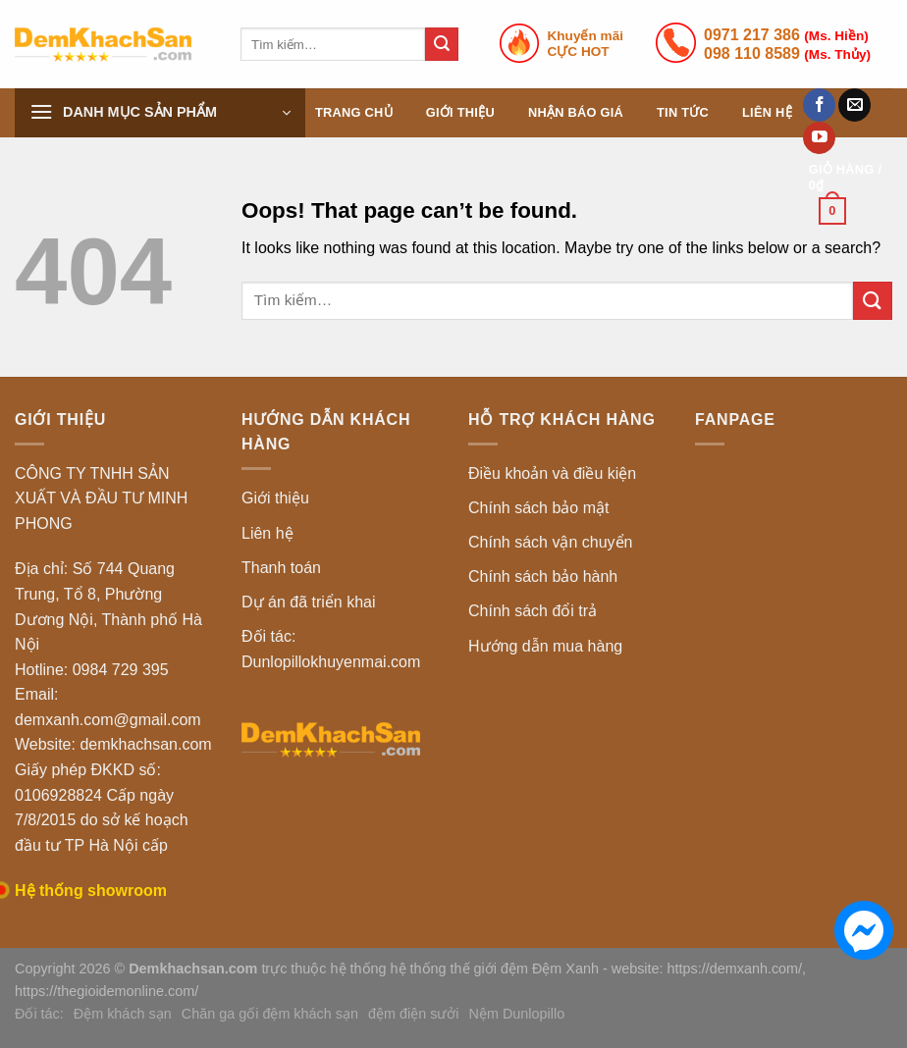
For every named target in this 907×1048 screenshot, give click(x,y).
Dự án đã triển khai (308, 602)
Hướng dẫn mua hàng (545, 646)
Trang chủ (354, 112)
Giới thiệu (460, 112)
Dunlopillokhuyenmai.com (330, 662)
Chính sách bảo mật (538, 507)
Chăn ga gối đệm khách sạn (270, 1014)
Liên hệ (767, 112)
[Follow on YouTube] (819, 138)
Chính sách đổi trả (532, 611)
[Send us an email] (854, 105)
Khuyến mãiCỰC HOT (586, 43)
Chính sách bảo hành (542, 576)
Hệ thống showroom (91, 890)
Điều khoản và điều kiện (552, 473)
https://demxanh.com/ (735, 968)
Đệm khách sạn (123, 1014)
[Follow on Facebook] (819, 105)
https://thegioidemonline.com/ (106, 991)
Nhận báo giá (575, 112)
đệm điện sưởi (413, 1014)
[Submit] (441, 44)
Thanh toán (281, 567)
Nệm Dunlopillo (517, 1014)
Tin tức (683, 112)
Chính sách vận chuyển (550, 542)
